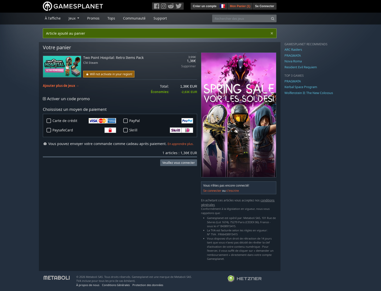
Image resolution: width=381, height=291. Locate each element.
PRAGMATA (292, 55)
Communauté (134, 18)
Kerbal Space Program (300, 87)
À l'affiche (53, 18)
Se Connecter (264, 6)
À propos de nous (87, 285)
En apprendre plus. (181, 144)
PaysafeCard (84, 130)
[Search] (273, 18)
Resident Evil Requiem (300, 67)
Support (160, 18)
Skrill (161, 130)
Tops (111, 18)
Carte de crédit (84, 120)
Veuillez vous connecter (178, 163)
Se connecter (212, 191)
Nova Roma (293, 61)
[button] (222, 5)
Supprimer (188, 66)
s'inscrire (232, 191)
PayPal (161, 120)
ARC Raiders (293, 49)
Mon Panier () (240, 6)
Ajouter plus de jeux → (61, 86)
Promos (93, 18)
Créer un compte (204, 6)
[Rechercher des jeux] (240, 18)
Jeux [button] (72, 18)
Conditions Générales (116, 285)
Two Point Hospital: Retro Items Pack (113, 57)
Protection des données (147, 285)
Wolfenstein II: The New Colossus (308, 93)
